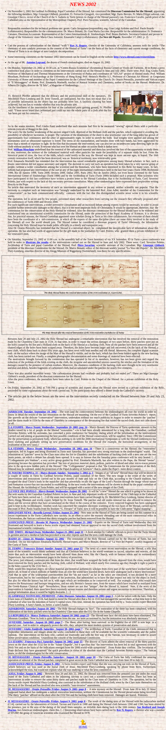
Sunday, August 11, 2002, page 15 (46, 548)
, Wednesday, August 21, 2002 (50, 522)
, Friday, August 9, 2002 (34, 664)
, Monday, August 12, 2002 (36, 538)
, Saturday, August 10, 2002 (32, 608)
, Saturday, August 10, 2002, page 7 (35, 622)
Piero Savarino (86, 245)
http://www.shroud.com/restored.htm (134, 56)
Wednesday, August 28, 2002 (48, 491)
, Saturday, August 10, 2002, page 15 (46, 641)
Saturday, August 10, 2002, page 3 (61, 596)
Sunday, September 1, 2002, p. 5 (51, 472)
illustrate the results (37, 242)
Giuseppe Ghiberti (153, 245)
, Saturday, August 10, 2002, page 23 (49, 615)
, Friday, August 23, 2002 (44, 512)
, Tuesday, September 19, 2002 (33, 411)
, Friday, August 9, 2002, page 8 (47, 689)
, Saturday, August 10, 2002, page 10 (52, 657)
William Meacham (24, 149)
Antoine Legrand (35, 62)
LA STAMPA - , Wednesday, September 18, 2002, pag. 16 (48, 427)
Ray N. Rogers (78, 45)
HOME (83, 727)
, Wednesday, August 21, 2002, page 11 (46, 532)
